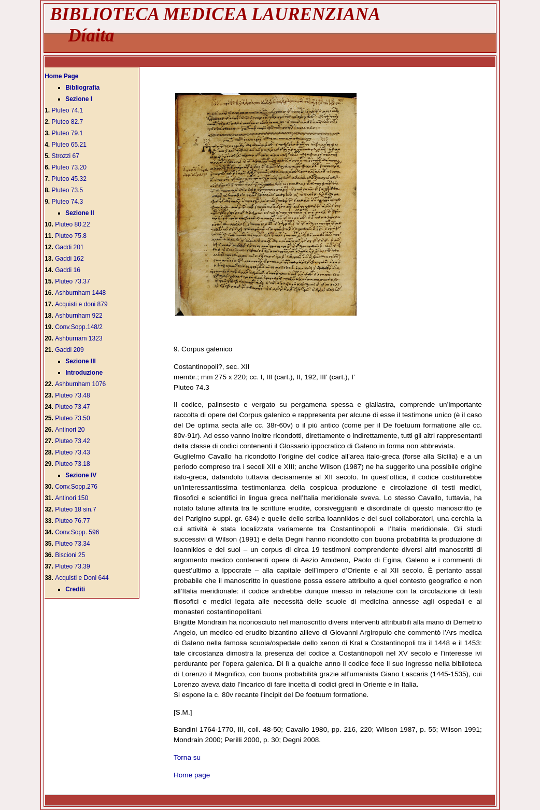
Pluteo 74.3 (67, 201)
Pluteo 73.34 (72, 543)
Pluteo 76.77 (72, 520)
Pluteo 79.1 (67, 133)
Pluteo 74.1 (67, 110)
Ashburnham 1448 (80, 292)
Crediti (75, 589)
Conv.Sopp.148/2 (79, 327)
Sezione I (78, 99)
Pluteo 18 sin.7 (75, 509)
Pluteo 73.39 (72, 566)
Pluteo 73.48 (72, 395)
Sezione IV (80, 475)
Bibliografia (82, 87)
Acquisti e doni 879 (81, 304)
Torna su (187, 757)
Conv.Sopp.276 (76, 486)
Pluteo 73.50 (72, 418)
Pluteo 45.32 (69, 178)
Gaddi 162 (69, 258)
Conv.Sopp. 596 (77, 532)
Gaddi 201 (69, 247)
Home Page (61, 76)
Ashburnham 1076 (80, 384)
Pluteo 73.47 (72, 406)
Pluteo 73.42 (72, 441)
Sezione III (80, 361)
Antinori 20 (69, 429)
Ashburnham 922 (78, 315)
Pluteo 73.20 (69, 167)
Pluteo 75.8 (71, 235)
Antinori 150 (71, 498)
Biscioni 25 (70, 555)
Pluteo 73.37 (72, 281)
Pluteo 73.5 (67, 190)
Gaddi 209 (69, 349)
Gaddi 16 (67, 270)
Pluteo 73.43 (72, 452)
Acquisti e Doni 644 (81, 577)
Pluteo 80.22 (72, 224)
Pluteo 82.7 (67, 121)
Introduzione (84, 372)
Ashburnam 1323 (78, 338)
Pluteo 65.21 (69, 144)
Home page (192, 775)
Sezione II (79, 213)
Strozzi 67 (65, 156)
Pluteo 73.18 (72, 463)
